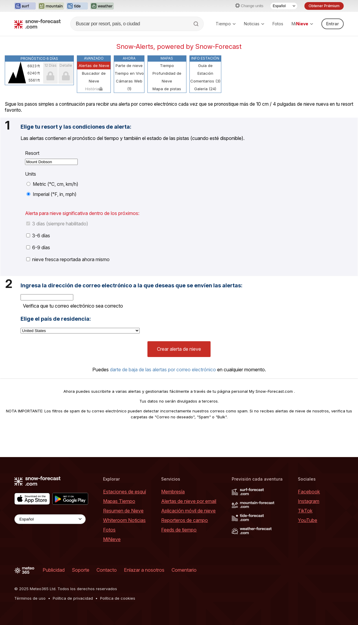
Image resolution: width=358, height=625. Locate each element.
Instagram (308, 501)
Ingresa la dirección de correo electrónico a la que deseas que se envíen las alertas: (131, 286)
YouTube (307, 520)
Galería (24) (205, 88)
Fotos (278, 23)
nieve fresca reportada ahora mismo (68, 259)
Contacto (106, 570)
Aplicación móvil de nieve (188, 511)
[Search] (196, 24)
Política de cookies (117, 598)
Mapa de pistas (166, 88)
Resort (32, 153)
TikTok (305, 511)
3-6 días (38, 236)
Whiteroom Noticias (124, 520)
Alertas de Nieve (94, 65)
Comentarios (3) (205, 81)
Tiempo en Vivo (129, 73)
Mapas (167, 58)
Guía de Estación (205, 69)
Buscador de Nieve (94, 77)
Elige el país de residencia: (56, 319)
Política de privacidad (73, 598)
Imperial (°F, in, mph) (52, 194)
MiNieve (112, 539)
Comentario (184, 570)
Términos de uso (30, 598)
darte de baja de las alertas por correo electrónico (163, 369)
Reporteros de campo (184, 520)
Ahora (129, 58)
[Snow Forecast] (37, 24)
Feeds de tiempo (179, 530)
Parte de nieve (129, 65)
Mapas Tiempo (119, 501)
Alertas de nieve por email (188, 501)
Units (30, 174)
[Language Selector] (283, 6)
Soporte (80, 570)
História (93, 88)
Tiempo (226, 23)
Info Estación (205, 58)
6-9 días (38, 247)
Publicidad (54, 570)
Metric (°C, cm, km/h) (52, 184)
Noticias (254, 23)
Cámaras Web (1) (129, 85)
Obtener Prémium (324, 6)
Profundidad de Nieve (166, 77)
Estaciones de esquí (124, 492)
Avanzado (94, 58)
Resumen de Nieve (123, 511)
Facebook (309, 492)
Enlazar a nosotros (144, 570)
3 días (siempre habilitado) (57, 224)
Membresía (173, 492)
